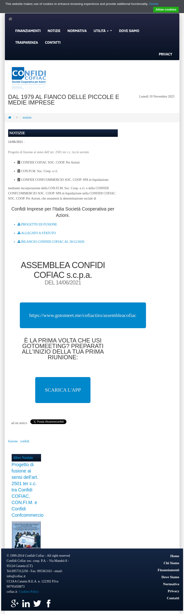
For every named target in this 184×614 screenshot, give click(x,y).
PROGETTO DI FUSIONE (37, 224)
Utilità (103, 32)
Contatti (53, 42)
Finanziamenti (28, 31)
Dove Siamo (129, 31)
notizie (27, 117)
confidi (24, 441)
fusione (13, 441)
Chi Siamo (171, 563)
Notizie (54, 31)
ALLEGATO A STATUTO (36, 233)
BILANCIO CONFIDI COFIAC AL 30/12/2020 (50, 241)
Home (174, 556)
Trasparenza (26, 42)
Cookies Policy (29, 591)
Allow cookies (166, 9)
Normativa (77, 31)
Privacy (165, 54)
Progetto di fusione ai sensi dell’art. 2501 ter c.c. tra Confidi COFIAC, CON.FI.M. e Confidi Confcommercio (28, 490)
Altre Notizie (23, 458)
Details (154, 4)
